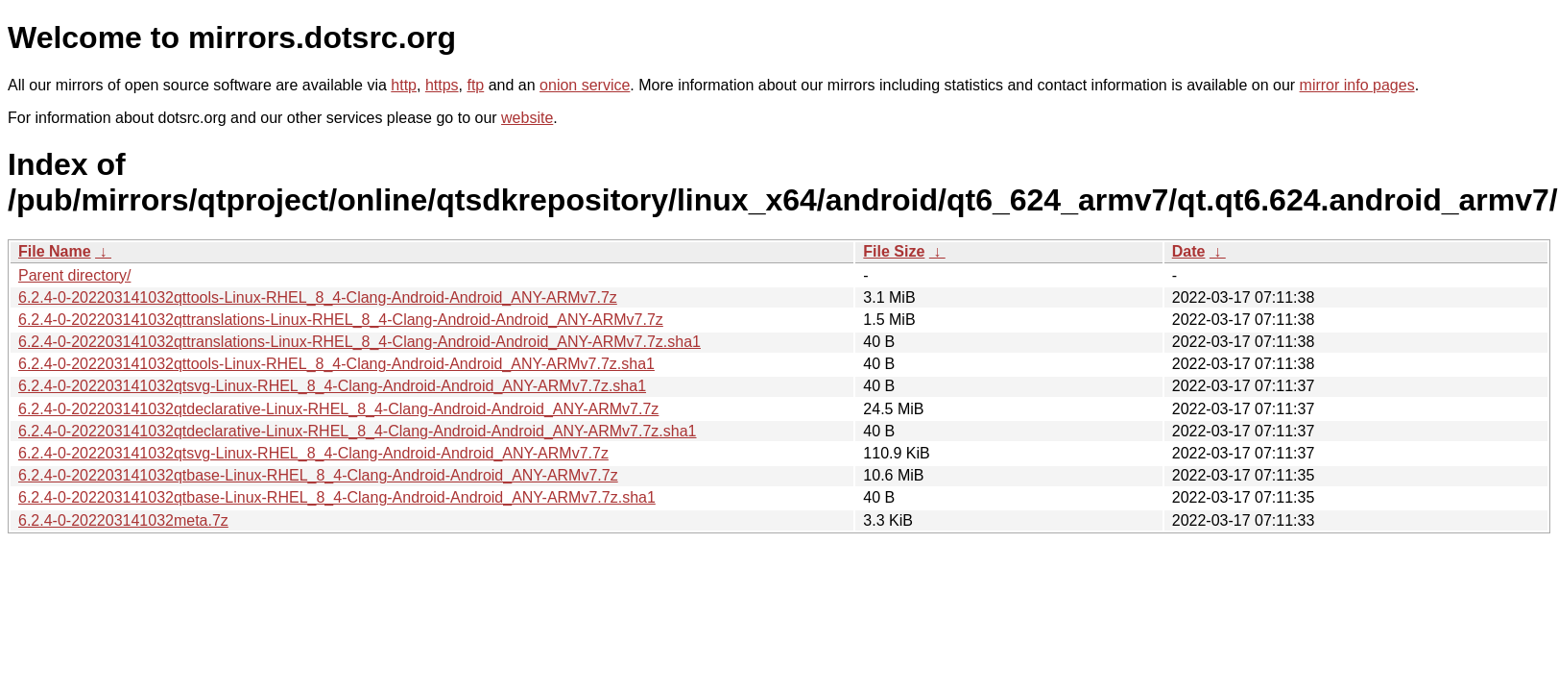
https (442, 85)
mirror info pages (1357, 85)
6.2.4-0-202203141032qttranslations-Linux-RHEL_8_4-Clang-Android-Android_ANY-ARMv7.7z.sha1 (359, 342)
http (404, 85)
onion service (584, 85)
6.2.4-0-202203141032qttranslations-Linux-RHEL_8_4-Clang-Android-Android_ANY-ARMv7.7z (340, 319)
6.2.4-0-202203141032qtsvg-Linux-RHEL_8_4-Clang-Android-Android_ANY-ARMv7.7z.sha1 (332, 386)
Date (1189, 251)
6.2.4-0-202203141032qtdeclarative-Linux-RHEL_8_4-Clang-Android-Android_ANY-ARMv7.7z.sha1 (357, 431)
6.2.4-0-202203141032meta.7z (123, 520)
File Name (54, 251)
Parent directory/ (74, 275)
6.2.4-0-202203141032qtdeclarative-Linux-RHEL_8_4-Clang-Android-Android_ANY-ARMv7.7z (338, 409)
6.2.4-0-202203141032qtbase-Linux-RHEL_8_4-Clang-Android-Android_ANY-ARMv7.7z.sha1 (337, 497)
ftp (475, 85)
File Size (893, 251)
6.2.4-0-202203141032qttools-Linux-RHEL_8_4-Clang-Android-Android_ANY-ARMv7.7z (317, 297)
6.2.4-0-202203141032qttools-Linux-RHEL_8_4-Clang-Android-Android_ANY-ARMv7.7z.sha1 (336, 364)
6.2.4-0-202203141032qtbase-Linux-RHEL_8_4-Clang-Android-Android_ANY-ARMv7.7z (318, 475)
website (527, 118)
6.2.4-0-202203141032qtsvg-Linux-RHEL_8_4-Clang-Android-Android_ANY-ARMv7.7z (313, 453)
